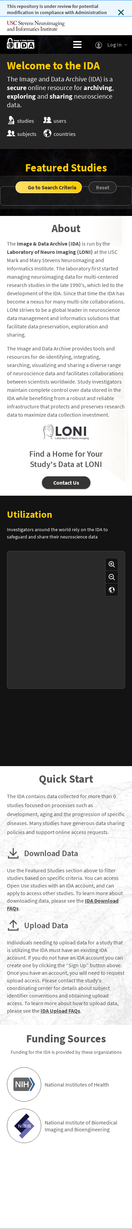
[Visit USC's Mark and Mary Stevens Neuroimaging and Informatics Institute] (41, 26)
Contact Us (66, 482)
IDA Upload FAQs (60, 1010)
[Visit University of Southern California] (108, 26)
